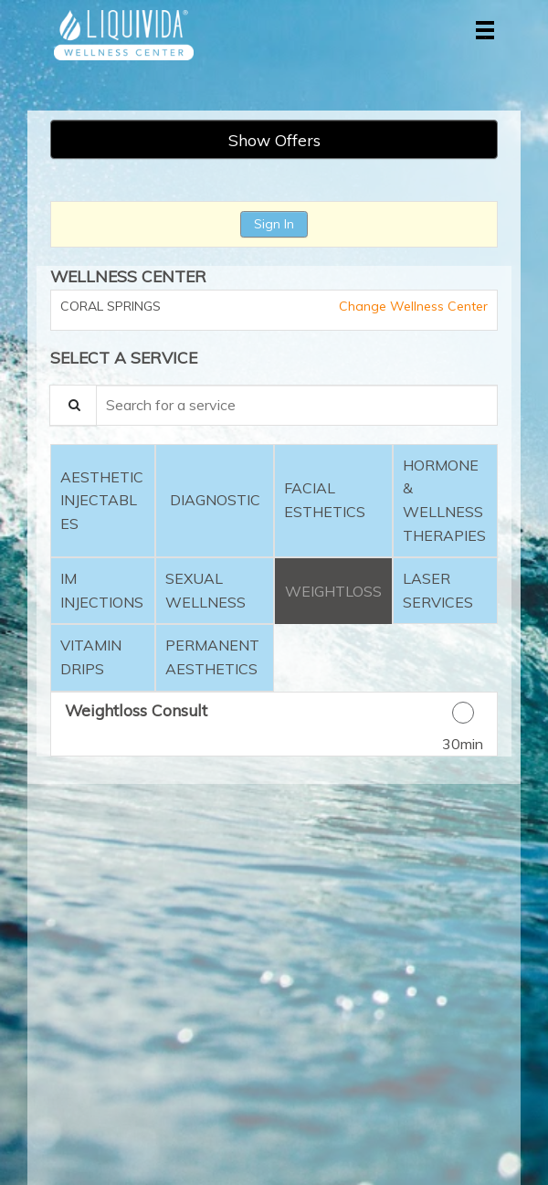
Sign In (274, 224)
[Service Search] (73, 405)
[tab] (102, 500)
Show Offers (274, 140)
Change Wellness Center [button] (411, 306)
